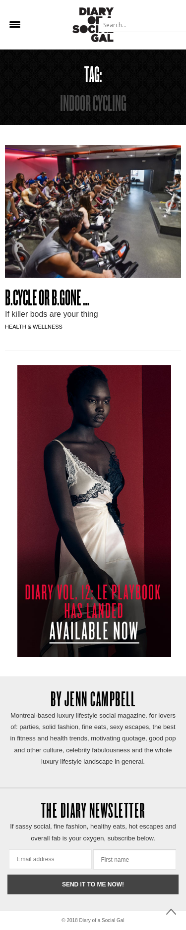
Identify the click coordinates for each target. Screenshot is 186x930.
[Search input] (142, 25)
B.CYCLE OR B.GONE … (47, 299)
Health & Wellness (33, 327)
